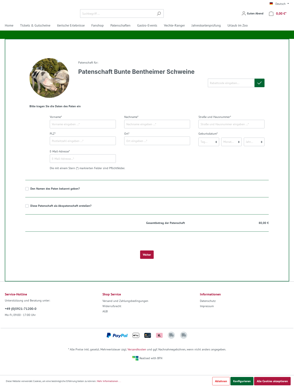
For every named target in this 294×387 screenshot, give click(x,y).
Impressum (207, 316)
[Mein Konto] (252, 18)
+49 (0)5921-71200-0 (20, 319)
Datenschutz (208, 311)
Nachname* (131, 127)
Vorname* (56, 127)
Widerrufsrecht (111, 316)
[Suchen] (184, 18)
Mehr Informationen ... (109, 381)
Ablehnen (221, 381)
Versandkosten (137, 359)
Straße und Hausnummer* (214, 127)
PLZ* (53, 144)
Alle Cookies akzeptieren (272, 381)
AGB (105, 321)
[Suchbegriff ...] (142, 18)
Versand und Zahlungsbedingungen (125, 311)
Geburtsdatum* (208, 144)
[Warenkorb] (277, 18)
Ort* (126, 144)
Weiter (147, 265)
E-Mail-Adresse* (60, 161)
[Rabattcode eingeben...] (231, 93)
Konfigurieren (242, 381)
